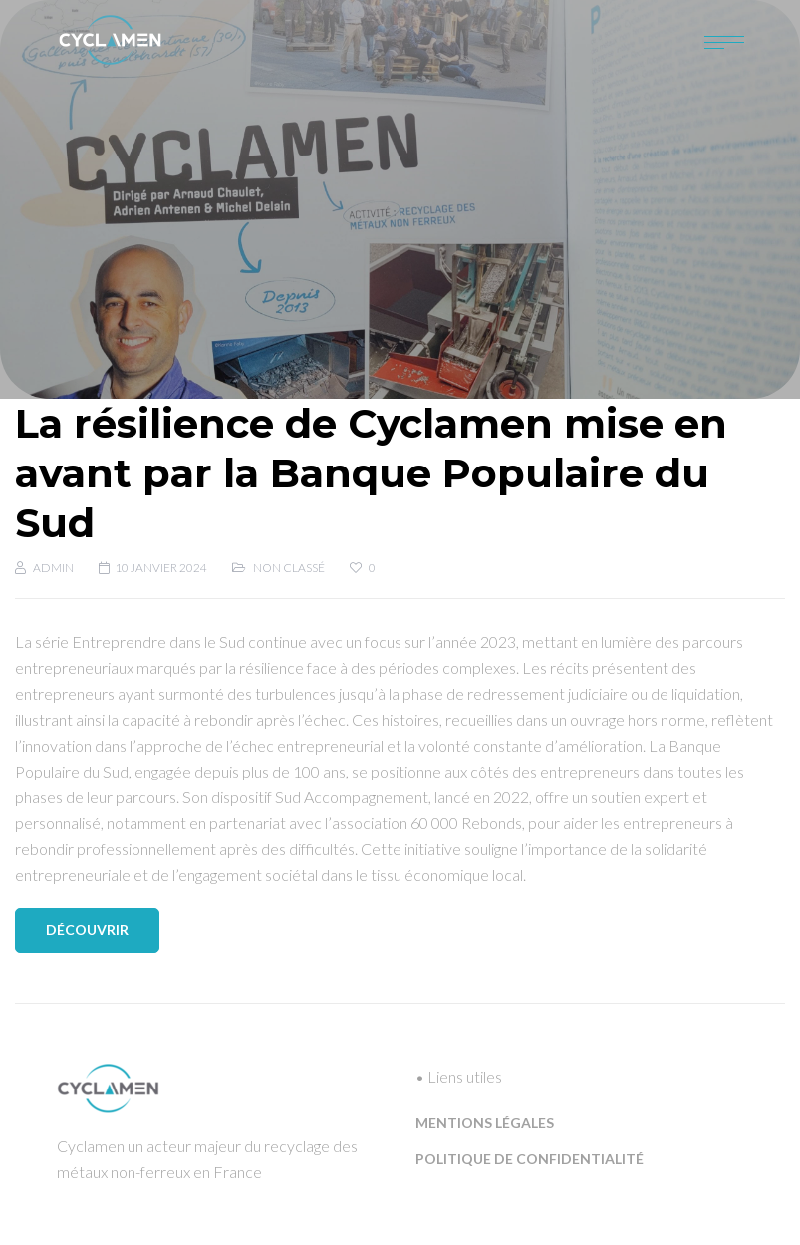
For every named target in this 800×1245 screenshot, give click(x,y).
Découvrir (87, 929)
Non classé (289, 567)
